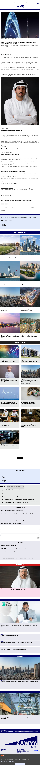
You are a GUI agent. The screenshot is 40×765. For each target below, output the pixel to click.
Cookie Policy (11, 761)
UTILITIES (24, 200)
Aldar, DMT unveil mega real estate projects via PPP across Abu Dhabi (10, 257)
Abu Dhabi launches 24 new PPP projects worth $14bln (11, 523)
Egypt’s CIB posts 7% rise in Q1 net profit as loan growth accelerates (29, 360)
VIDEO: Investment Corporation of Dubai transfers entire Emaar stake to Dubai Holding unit (30, 382)
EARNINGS (22, 422)
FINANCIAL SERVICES (4, 379)
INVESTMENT (23, 379)
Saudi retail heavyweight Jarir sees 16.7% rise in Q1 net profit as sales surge (29, 425)
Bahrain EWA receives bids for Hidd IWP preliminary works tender (13, 510)
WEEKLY (3, 477)
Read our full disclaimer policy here (33, 207)
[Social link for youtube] (38, 3)
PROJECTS (4, 225)
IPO (1, 588)
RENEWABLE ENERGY (18, 200)
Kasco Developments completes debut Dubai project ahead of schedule (14, 517)
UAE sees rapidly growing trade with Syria (8, 545)
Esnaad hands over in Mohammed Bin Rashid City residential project (29, 257)
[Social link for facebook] (36, 3)
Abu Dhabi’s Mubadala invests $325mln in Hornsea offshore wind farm (9, 404)
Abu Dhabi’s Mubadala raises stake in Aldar (13, 489)
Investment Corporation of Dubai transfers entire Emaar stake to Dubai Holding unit (20, 499)
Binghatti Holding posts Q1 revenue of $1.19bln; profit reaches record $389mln (29, 336)
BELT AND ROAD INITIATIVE (5, 715)
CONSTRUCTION (29, 200)
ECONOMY (2, 634)
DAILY (3, 221)
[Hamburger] (38, 9)
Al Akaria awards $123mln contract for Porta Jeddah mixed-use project (30, 310)
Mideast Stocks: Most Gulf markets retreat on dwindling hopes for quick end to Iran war (17, 558)
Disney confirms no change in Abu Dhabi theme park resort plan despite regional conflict (17, 513)
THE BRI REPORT (20, 691)
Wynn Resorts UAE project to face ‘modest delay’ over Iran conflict (17, 502)
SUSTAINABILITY (6, 200)
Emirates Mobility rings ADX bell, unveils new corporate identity (12, 555)
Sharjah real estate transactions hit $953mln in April (30, 283)
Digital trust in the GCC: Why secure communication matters (13, 649)
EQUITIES (2, 422)
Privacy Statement (4, 761)
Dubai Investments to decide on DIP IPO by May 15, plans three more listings (19, 589)
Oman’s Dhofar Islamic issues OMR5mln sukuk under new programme (28, 404)
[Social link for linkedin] (37, 3)
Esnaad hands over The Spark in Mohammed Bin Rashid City (10, 310)
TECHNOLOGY (3, 648)
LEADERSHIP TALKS (20, 564)
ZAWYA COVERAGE (20, 342)
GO (38, 537)
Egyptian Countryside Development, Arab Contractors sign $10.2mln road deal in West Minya (10, 336)
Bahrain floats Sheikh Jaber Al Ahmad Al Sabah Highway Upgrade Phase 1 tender (9, 283)
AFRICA (3, 481)
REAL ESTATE (12, 200)
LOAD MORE (20, 457)
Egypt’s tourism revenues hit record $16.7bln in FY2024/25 (12, 551)
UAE (2, 200)
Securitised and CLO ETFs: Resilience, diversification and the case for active (16, 642)
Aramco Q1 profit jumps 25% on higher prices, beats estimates (16, 496)
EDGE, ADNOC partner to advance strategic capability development (13, 548)
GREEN (3, 224)
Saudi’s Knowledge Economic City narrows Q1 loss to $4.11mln (9, 446)
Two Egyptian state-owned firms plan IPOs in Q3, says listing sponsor (9, 360)
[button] (20, 759)
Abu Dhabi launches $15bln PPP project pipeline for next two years (17, 493)
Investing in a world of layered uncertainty (9, 635)
